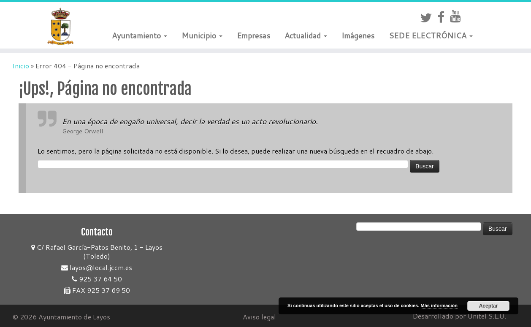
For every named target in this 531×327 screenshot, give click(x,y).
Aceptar (488, 306)
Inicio (20, 65)
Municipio (202, 35)
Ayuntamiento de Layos (74, 317)
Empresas (253, 35)
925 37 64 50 (97, 279)
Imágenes (357, 35)
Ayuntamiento (139, 35)
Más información (439, 305)
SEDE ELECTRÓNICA (431, 35)
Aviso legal (259, 317)
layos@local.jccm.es (96, 267)
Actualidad (305, 35)
